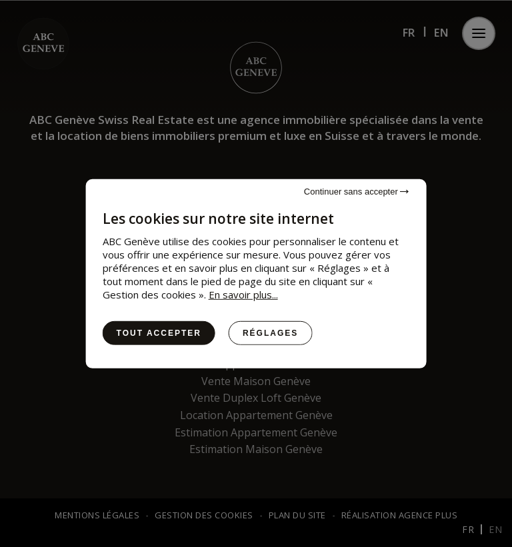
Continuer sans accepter (356, 191)
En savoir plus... (243, 293)
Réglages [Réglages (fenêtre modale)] (270, 332)
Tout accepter (159, 332)
